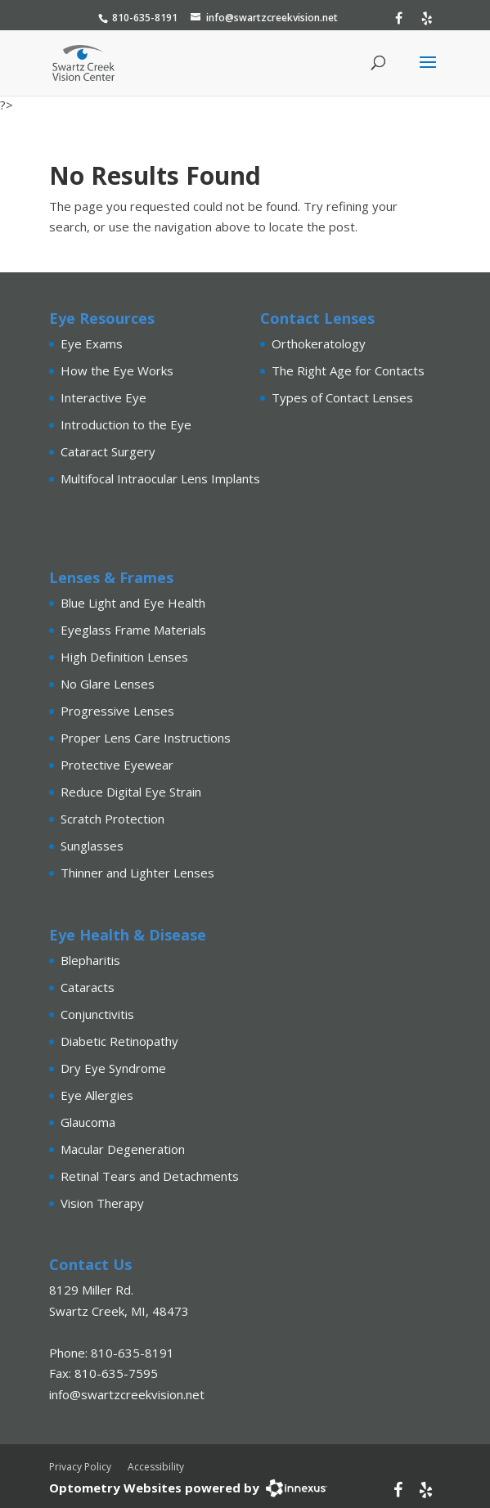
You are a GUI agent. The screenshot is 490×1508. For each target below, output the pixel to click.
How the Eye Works (117, 370)
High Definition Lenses (124, 657)
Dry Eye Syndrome (113, 1068)
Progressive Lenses (117, 710)
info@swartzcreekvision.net (272, 18)
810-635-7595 (116, 1373)
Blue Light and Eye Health (133, 603)
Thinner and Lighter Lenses (137, 872)
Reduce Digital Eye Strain (131, 791)
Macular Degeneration (123, 1149)
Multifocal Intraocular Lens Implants (160, 478)
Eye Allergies (97, 1095)
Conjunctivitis (97, 1014)
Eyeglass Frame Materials (133, 630)
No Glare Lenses (108, 683)
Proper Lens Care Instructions (146, 737)
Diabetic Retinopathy (119, 1041)
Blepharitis (90, 960)
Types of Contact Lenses (342, 397)
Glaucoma (88, 1122)
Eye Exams (92, 343)
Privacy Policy (80, 1467)
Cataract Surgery (108, 451)
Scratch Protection (112, 818)
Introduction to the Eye (126, 424)
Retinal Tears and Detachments (150, 1176)
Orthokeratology (319, 343)
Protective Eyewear (117, 764)
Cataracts (88, 987)
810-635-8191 (145, 18)
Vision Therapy (102, 1203)
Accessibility (156, 1467)
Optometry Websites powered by (154, 1487)
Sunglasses (92, 845)
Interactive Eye (103, 397)
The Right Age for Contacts (348, 370)
